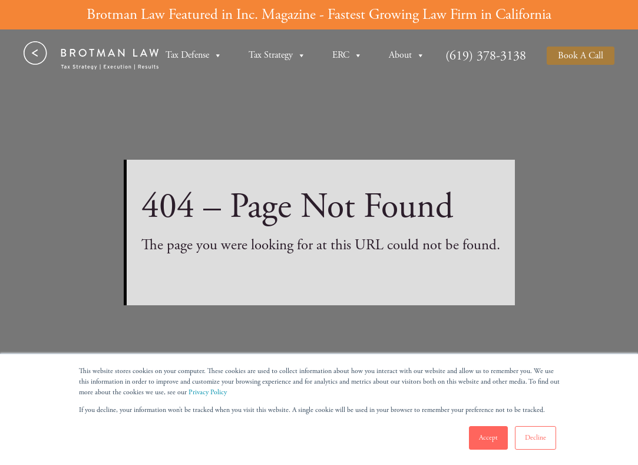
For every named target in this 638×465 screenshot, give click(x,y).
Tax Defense (194, 55)
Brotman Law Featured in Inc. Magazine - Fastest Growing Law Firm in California (319, 14)
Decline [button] (535, 437)
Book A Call (580, 56)
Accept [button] (488, 437)
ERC (347, 55)
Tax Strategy (277, 55)
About (407, 55)
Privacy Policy (208, 392)
